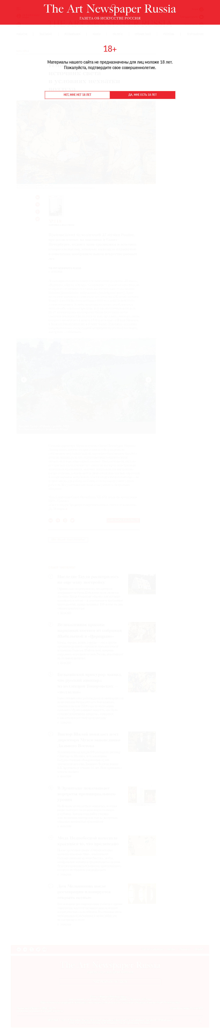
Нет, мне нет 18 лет (77, 95)
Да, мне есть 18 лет (142, 95)
